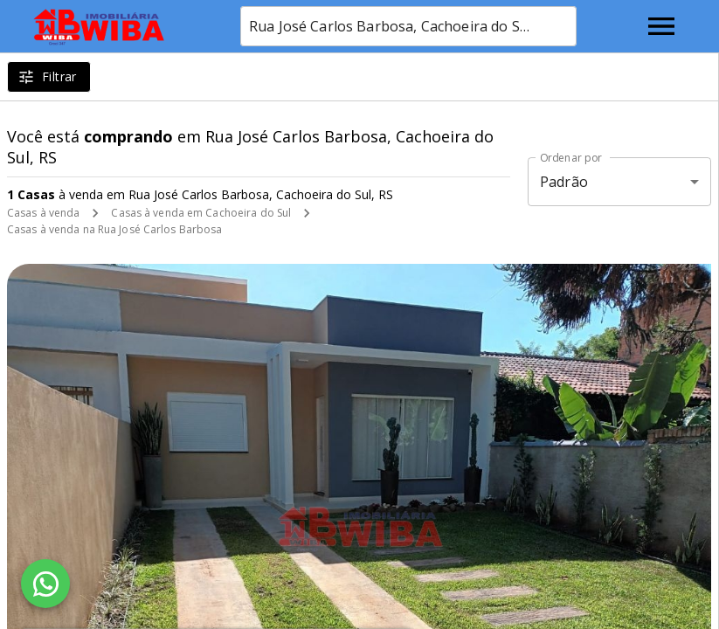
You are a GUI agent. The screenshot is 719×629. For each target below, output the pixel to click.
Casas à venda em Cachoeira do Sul (201, 212)
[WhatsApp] (45, 583)
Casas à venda (43, 212)
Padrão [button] (564, 181)
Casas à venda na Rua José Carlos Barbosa (115, 229)
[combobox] (408, 26)
